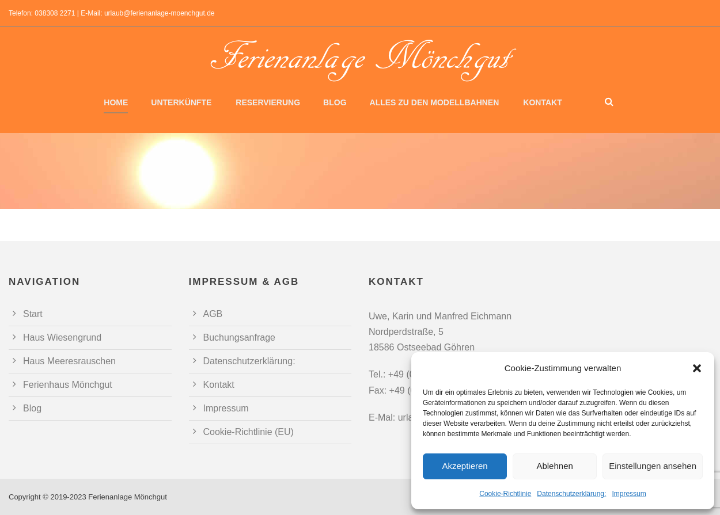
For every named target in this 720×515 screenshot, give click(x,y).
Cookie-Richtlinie (505, 494)
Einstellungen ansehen (652, 466)
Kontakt (542, 102)
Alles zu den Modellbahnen (434, 102)
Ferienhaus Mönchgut (67, 385)
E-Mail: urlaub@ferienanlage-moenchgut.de (147, 13)
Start (33, 314)
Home (116, 102)
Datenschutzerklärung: (571, 494)
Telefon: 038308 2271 (42, 13)
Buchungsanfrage (239, 337)
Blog (334, 102)
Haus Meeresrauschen (69, 361)
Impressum (629, 494)
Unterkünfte (181, 102)
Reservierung (268, 102)
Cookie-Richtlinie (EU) (248, 432)
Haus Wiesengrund (62, 337)
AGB (213, 314)
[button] (697, 368)
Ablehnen (554, 466)
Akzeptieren (464, 466)
